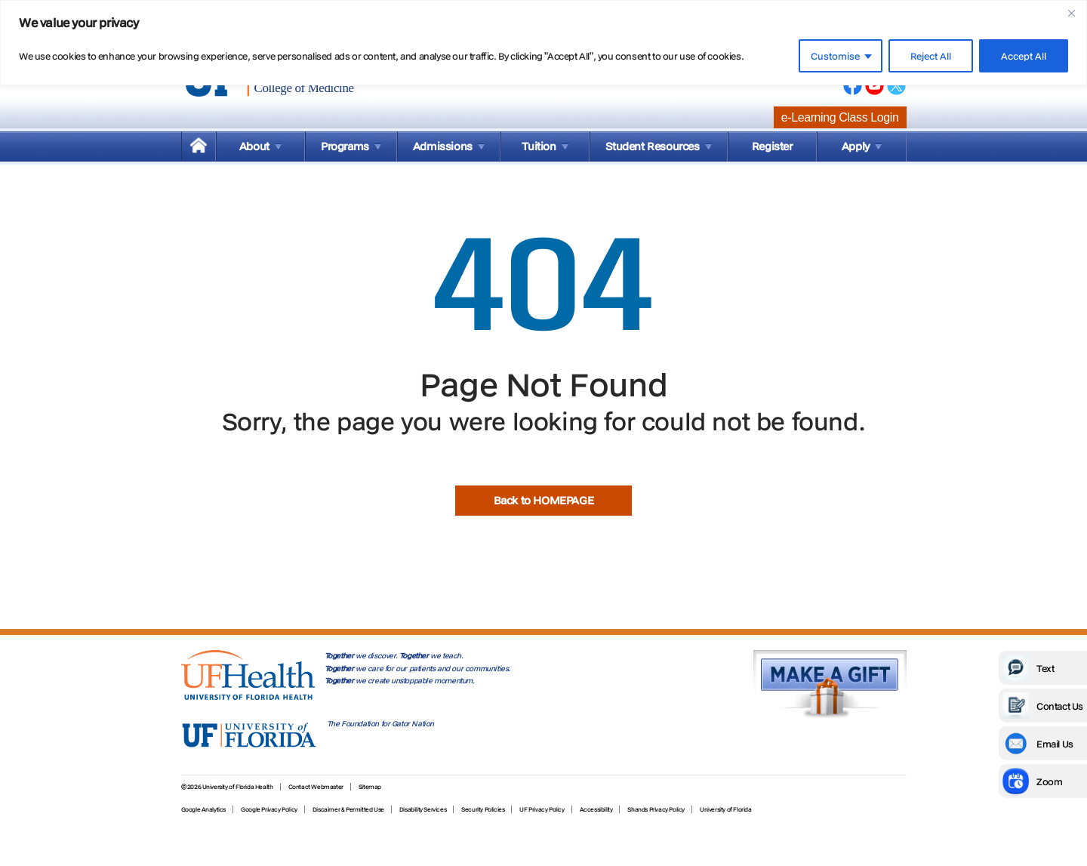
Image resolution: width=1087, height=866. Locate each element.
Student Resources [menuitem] (652, 146)
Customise (835, 56)
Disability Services (422, 809)
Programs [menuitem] (345, 146)
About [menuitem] (254, 146)
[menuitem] (198, 146)
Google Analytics (203, 809)
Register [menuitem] (772, 146)
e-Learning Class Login (840, 117)
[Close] (1071, 13)
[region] (543, 42)
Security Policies (482, 809)
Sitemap (370, 786)
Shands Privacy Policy (656, 809)
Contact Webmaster (315, 786)
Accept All (1023, 56)
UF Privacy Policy (541, 809)
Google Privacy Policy (269, 809)
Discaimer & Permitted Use (348, 809)
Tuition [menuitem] (539, 146)
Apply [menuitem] (856, 146)
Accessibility (596, 809)
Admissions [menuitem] (443, 146)
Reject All (930, 56)
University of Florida (726, 809)
